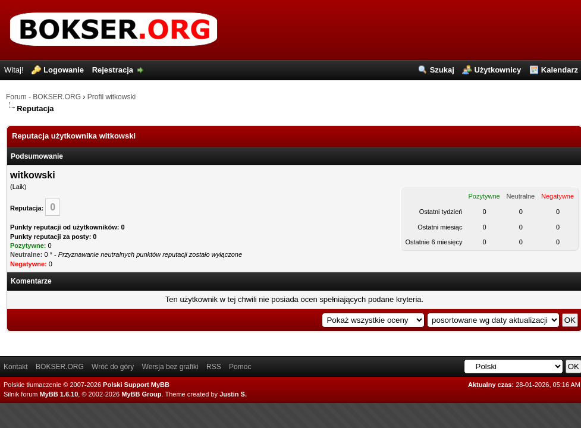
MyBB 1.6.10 (59, 394)
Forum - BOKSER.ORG (43, 97)
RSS (213, 367)
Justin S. (233, 394)
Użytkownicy (497, 69)
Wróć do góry (113, 367)
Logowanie (63, 69)
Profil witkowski (111, 97)
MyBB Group (141, 394)
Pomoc (240, 367)
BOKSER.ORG (60, 367)
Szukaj (442, 69)
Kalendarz (559, 69)
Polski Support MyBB (136, 384)
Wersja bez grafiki (170, 367)
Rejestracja (112, 69)
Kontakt (16, 367)
